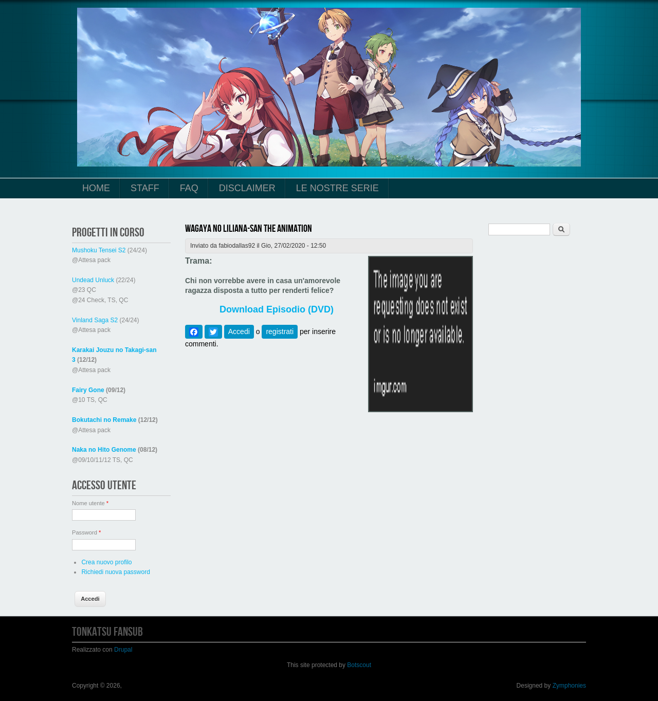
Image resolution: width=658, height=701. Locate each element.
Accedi (239, 331)
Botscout (359, 665)
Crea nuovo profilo (106, 562)
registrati (280, 331)
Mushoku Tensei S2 (99, 250)
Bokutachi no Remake (104, 419)
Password (86, 532)
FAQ (189, 188)
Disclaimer (247, 188)
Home (96, 188)
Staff (145, 188)
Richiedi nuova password (115, 572)
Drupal (123, 649)
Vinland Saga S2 (95, 320)
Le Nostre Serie (337, 188)
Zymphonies (569, 685)
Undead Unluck (93, 280)
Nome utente (90, 503)
